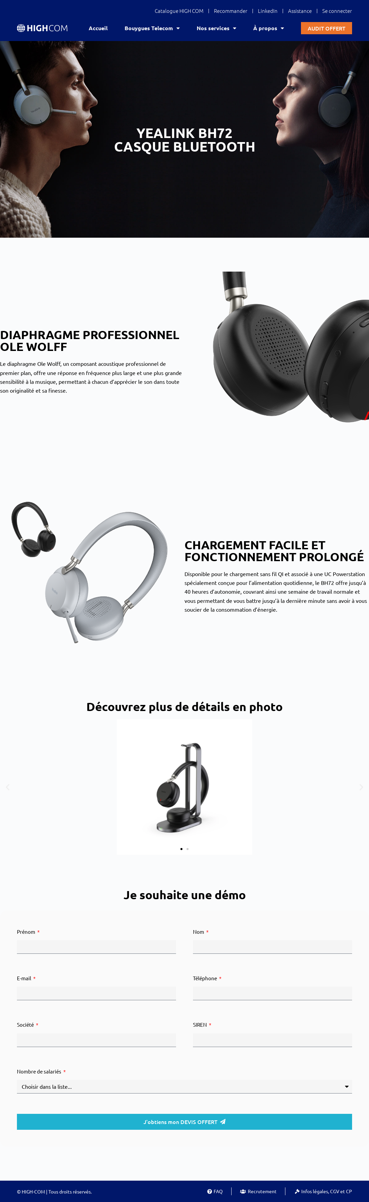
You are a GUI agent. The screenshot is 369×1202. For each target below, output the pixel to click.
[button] (7, 787)
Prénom (26, 931)
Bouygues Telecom (152, 28)
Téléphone (205, 978)
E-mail (24, 978)
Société (26, 1024)
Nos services (216, 28)
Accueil (98, 28)
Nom (199, 931)
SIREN (200, 1024)
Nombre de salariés (39, 1071)
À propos (268, 28)
